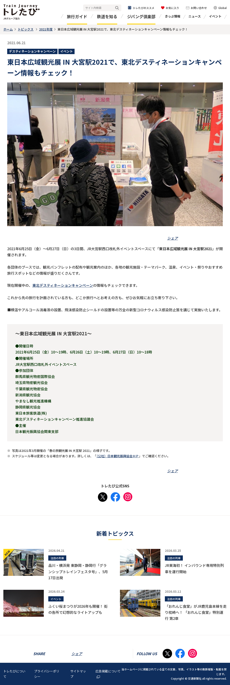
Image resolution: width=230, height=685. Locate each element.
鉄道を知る (107, 16)
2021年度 (46, 29)
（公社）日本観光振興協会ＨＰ (117, 456)
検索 (117, 8)
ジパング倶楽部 (141, 16)
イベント (215, 16)
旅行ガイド (77, 16)
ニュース (194, 16)
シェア (172, 238)
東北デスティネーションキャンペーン (62, 285)
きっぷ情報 (172, 16)
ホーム (8, 29)
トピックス (25, 29)
